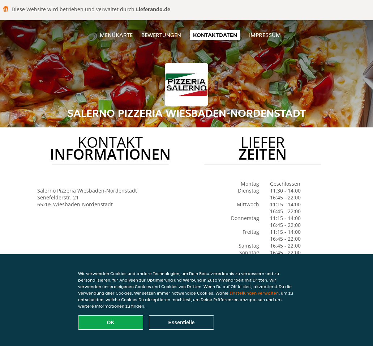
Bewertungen (161, 35)
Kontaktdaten (215, 35)
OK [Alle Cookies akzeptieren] (111, 322)
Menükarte (116, 35)
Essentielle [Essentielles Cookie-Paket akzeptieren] (181, 322)
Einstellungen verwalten (254, 293)
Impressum (265, 35)
